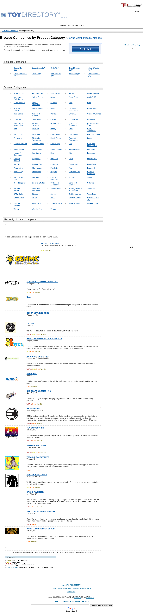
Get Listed (68, 588)
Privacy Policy (71, 591)
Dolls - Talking (19, 134)
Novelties (17, 164)
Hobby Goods (37, 149)
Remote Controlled (54, 178)
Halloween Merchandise (92, 145)
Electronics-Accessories (36, 139)
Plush (71, 168)
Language (91, 153)
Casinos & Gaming (36, 115)
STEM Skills (18, 194)
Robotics (72, 177)
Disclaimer (77, 598)
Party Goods (73, 164)
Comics (53, 119)
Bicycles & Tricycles (17, 109)
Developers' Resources (73, 124)
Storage (53, 194)
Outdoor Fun (36, 164)
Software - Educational (36, 189)
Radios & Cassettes (91, 173)
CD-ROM (54, 114)
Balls (70, 103)
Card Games (18, 114)
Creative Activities (35, 124)
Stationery (91, 188)
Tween (53, 198)
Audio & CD (91, 97)
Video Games (37, 203)
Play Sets (54, 168)
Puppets (54, 172)
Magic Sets (36, 159)
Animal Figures (37, 97)
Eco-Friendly (55, 134)
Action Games (37, 93)
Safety (89, 177)
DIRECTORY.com (10, 31)
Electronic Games (94, 134)
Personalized (18, 168)
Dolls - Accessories (91, 130)
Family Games (56, 138)
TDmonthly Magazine (78, 588)
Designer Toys (56, 123)
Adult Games (55, 93)
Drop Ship (36, 134)
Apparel (53, 97)
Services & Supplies (73, 184)
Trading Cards (19, 198)
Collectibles (36, 119)
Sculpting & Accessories (55, 184)
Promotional (36, 172)
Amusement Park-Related (18, 98)
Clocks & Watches (94, 114)
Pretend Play (18, 172)
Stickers (35, 194)
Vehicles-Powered (17, 204)
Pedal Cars (91, 164)
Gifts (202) (55, 68)
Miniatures (54, 159)
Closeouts (17, 119)
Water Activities (74, 203)
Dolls (71, 129)
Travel (34, 198)
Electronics (18, 138)
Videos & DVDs (56, 203)
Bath (89, 103)
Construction (73, 119)
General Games (38, 144)
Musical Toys (92, 159)
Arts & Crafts (73, 97)
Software (90, 183)
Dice (15, 129)
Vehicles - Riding (75, 198)
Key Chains (36, 153)
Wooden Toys (37, 209)
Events (89, 588)
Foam (89, 138)
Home (54, 588)
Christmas (72, 114)
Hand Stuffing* (19, 149)
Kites (52, 153)
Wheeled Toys (92, 203)
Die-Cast (35, 129)
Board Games (37, 108)
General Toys (55, 144)
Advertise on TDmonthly (132, 45)
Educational (73, 134)
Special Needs (56, 188)
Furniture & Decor (20, 144)
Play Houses (36, 168)
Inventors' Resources (18, 154)
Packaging (54, 164)
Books (53, 108)
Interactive (91, 149)
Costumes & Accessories (18, 124)
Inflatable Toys (74, 149)
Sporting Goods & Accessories (75, 189)
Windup (16, 209)
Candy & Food (92, 108)
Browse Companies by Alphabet (84, 38)
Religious (35, 177)
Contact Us (60, 588)
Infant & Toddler (56, 149)
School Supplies (20, 183)
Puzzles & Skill (74, 172)
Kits (70, 153)
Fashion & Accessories (73, 139)
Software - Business (17, 189)
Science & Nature (38, 183)
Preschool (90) (74, 74)
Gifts (70, 144)
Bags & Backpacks (36, 104)
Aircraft (71, 93)
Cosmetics (91, 119)
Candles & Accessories (73, 109)
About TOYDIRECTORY (71, 585)
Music (71, 159)
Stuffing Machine (75, 194)
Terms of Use (90, 598)
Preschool (91, 168)
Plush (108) (36, 74)
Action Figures (19, 93)
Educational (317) (38, 68)
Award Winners (19, 103)
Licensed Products (17, 160)
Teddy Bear (91, 194)
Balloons (54, 103)
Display (53, 129)
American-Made (93, 93)
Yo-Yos (53, 209)
